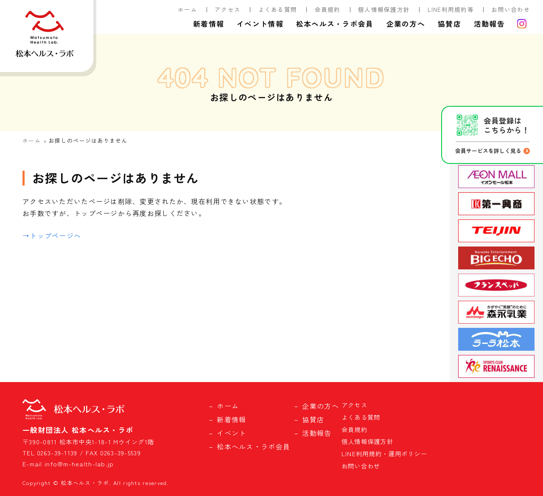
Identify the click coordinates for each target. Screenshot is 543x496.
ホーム (187, 9)
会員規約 (328, 9)
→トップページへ (51, 235)
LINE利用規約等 (451, 9)
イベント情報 (260, 24)
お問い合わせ (510, 9)
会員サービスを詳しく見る (488, 151)
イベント (231, 433)
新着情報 (208, 24)
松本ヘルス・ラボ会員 (335, 24)
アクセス (228, 9)
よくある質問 (277, 9)
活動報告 (489, 24)
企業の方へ (405, 24)
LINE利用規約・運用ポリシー (384, 453)
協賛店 (449, 24)
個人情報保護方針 (384, 9)
